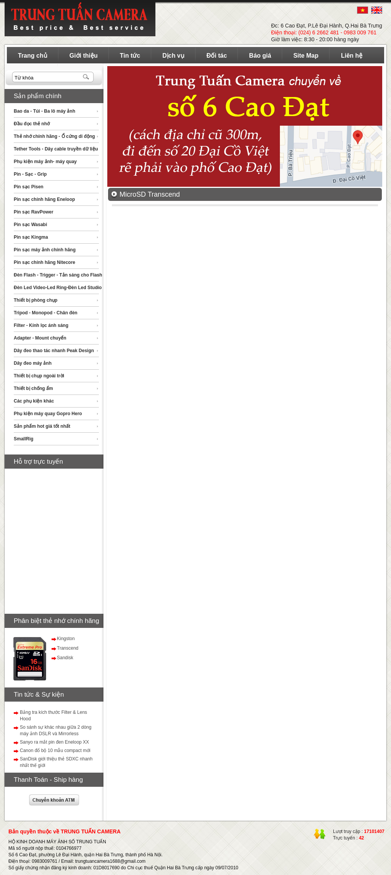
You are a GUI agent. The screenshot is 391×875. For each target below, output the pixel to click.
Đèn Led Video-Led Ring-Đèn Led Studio (58, 287)
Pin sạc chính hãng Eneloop (44, 199)
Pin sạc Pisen (29, 186)
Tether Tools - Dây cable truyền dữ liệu (56, 149)
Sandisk (65, 657)
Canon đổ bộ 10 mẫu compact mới (55, 750)
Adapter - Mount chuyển (40, 338)
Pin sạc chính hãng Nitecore (44, 262)
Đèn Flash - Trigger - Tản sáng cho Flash (58, 275)
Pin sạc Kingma (31, 237)
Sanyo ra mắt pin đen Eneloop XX (54, 742)
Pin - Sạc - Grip (30, 174)
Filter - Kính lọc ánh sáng (41, 325)
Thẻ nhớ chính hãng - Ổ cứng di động (54, 136)
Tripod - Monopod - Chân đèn (46, 312)
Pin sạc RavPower (33, 212)
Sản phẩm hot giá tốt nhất (42, 426)
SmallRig (23, 439)
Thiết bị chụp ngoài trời (39, 375)
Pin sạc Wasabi (30, 224)
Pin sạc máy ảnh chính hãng (45, 249)
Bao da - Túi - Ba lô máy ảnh (44, 111)
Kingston (66, 638)
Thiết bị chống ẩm (33, 388)
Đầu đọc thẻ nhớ (32, 123)
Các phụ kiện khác (34, 401)
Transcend (67, 648)
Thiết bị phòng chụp (35, 300)
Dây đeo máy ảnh (33, 363)
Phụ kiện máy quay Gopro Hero (48, 413)
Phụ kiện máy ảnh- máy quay (45, 161)
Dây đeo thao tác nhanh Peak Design (54, 350)
